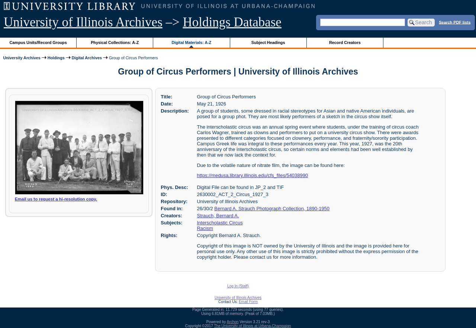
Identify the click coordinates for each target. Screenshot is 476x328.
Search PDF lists (454, 22)
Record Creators (345, 42)
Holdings (56, 58)
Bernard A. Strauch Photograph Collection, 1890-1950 (271, 208)
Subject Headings (268, 42)
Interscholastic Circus (220, 223)
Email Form (248, 302)
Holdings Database (232, 22)
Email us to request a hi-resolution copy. (56, 199)
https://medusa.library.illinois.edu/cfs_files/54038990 (252, 175)
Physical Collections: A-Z (115, 42)
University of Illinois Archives (83, 22)
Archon (233, 322)
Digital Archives (87, 58)
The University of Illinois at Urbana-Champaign (252, 326)
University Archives (21, 58)
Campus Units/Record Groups (38, 42)
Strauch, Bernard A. (218, 215)
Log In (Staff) (238, 286)
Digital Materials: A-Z (191, 42)
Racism (205, 228)
